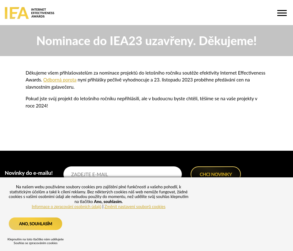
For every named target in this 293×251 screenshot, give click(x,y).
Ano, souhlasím (35, 223)
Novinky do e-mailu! (29, 173)
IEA (29, 13)
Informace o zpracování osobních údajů (66, 206)
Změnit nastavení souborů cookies (135, 206)
